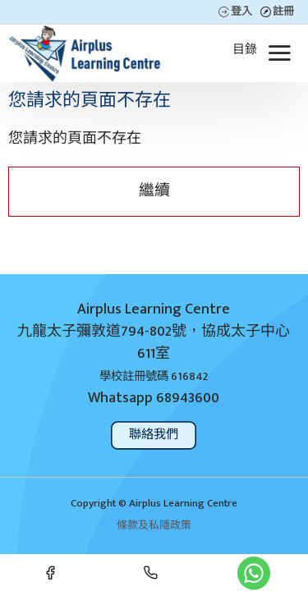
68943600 (187, 398)
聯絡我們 (154, 434)
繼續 (154, 191)
